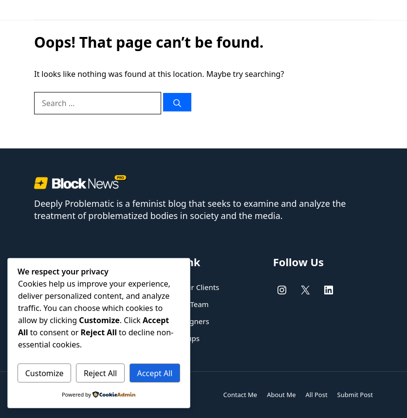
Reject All (100, 373)
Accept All (155, 373)
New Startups (176, 338)
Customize (44, 373)
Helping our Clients (186, 287)
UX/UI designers (181, 321)
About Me (281, 394)
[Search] (177, 102)
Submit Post (355, 394)
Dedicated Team (180, 304)
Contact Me (240, 394)
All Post (317, 394)
